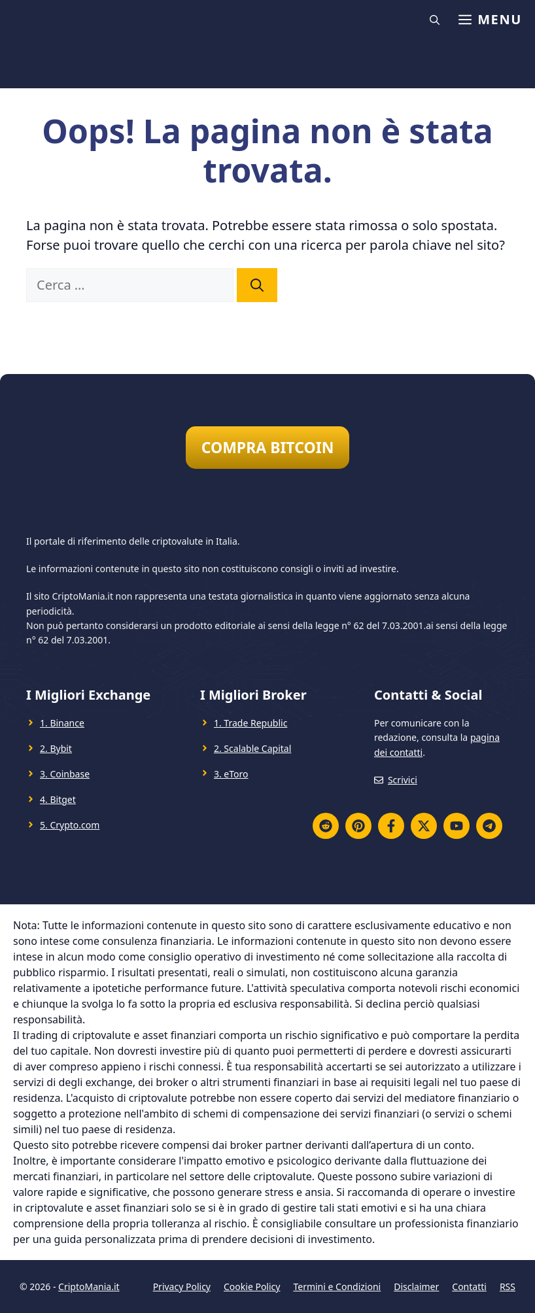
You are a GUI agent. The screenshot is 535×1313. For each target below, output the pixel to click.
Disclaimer (416, 1286)
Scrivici (402, 780)
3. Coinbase (65, 774)
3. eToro (231, 774)
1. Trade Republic (250, 723)
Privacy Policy (182, 1286)
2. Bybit (56, 748)
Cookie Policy (252, 1286)
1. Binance (62, 723)
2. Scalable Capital (252, 748)
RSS (507, 1286)
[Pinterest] (358, 826)
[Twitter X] (424, 826)
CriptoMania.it (88, 1286)
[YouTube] (456, 826)
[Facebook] (391, 826)
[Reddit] (326, 826)
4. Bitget (58, 799)
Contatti (469, 1286)
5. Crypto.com (69, 825)
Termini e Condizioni (337, 1286)
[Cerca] (257, 285)
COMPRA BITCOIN (267, 447)
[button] (436, 19)
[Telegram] (489, 826)
